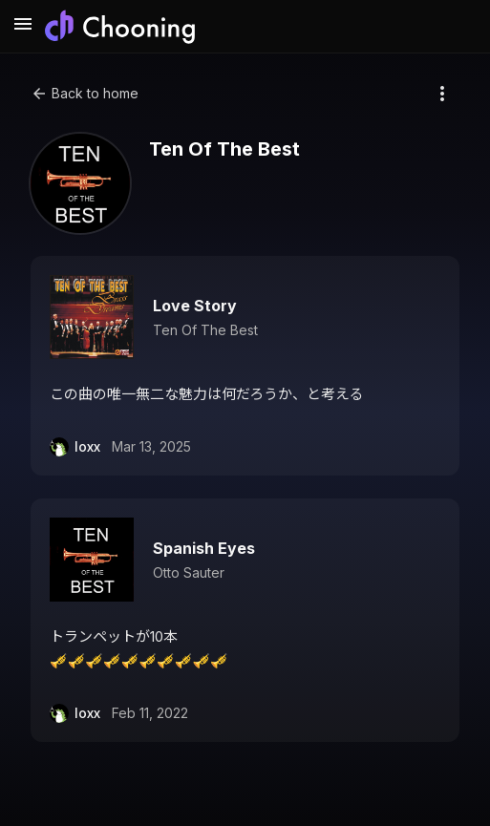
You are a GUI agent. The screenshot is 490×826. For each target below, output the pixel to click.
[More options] (442, 93)
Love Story (195, 305)
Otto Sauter (188, 572)
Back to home (84, 93)
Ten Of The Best (205, 330)
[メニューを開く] (23, 27)
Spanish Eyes (204, 548)
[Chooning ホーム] (119, 27)
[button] (245, 366)
